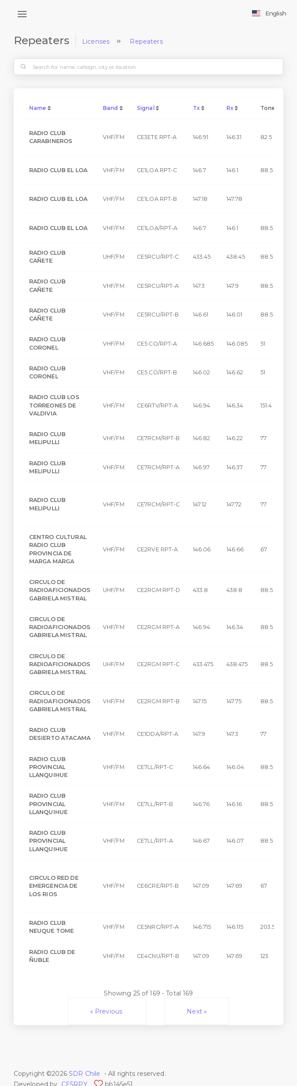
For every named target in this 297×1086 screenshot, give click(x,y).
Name (37, 108)
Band (110, 108)
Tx (196, 108)
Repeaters (146, 41)
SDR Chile (84, 1074)
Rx (229, 108)
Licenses (95, 41)
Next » (197, 1011)
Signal (145, 108)
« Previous (107, 1011)
